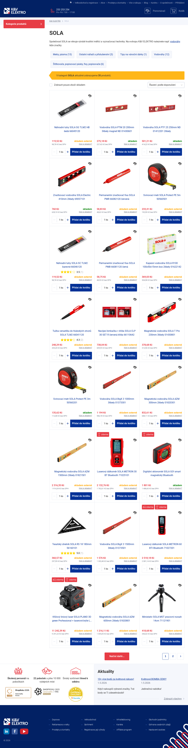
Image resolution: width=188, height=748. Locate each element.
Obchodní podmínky (158, 719)
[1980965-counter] (61, 287)
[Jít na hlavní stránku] (71, 2)
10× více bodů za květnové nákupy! (116, 679)
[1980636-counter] (151, 496)
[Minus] (54, 152)
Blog (146, 3)
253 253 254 (62, 9)
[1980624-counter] (151, 355)
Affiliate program (124, 730)
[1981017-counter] (61, 641)
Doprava (56, 719)
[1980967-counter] (106, 287)
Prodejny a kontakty (117, 3)
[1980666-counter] (106, 641)
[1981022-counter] (106, 496)
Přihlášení (179, 3)
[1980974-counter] (106, 355)
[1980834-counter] (151, 219)
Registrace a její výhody (94, 730)
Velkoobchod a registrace (86, 3)
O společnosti (166, 3)
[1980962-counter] (61, 355)
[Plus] (67, 152)
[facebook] (15, 732)
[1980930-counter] (61, 568)
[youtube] (24, 732)
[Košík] (177, 11)
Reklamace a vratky (60, 724)
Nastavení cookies (157, 730)
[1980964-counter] (61, 151)
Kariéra (154, 3)
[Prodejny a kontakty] (47, 675)
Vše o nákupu (135, 3)
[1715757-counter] (151, 151)
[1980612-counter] (106, 568)
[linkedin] (6, 732)
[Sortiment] (75, 675)
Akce (103, 3)
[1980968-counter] (106, 219)
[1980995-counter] (61, 219)
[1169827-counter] (106, 151)
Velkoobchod (90, 719)
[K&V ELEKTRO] (14, 11)
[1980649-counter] (151, 287)
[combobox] (149, 85)
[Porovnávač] (155, 11)
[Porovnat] (90, 96)
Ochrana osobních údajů (160, 724)
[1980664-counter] (151, 423)
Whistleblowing (123, 719)
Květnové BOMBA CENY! (153, 679)
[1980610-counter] (106, 423)
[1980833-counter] (61, 423)
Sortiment (88, 724)
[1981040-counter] (151, 641)
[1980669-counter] (61, 496)
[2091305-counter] (151, 568)
